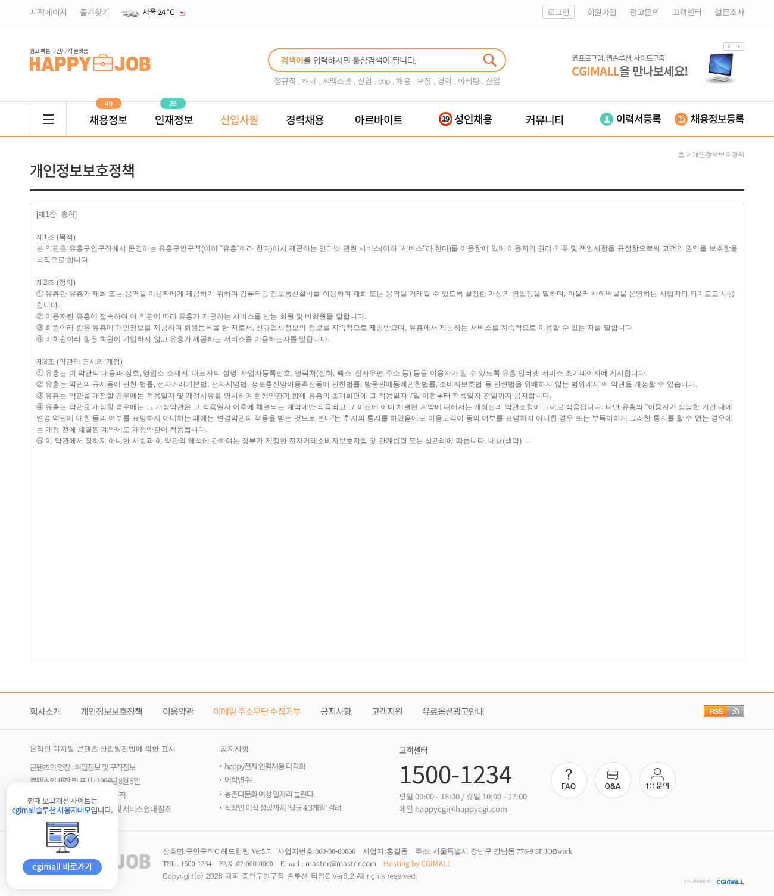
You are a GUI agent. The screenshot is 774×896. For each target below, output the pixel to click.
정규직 (285, 80)
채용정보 (108, 119)
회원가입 (602, 12)
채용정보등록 (709, 118)
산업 (493, 80)
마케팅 (468, 80)
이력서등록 (630, 118)
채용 (403, 80)
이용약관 (178, 711)
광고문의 (644, 12)
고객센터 (687, 12)
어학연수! (238, 779)
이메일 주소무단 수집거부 (257, 711)
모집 (424, 80)
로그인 (558, 12)
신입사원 (239, 119)
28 (173, 103)
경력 (444, 80)
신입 (364, 80)
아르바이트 (378, 119)
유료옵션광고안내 (453, 711)
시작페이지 (48, 12)
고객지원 (387, 711)
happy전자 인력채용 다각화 (264, 765)
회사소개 (45, 711)
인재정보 (174, 119)
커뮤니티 (545, 119)
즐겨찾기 (95, 12)
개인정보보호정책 (111, 711)
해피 (309, 80)
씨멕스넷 (337, 80)
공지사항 (335, 711)
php (384, 80)
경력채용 (305, 119)
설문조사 (729, 12)
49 (109, 103)
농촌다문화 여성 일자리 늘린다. (269, 793)
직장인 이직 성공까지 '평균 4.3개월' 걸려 (282, 807)
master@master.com (340, 863)
